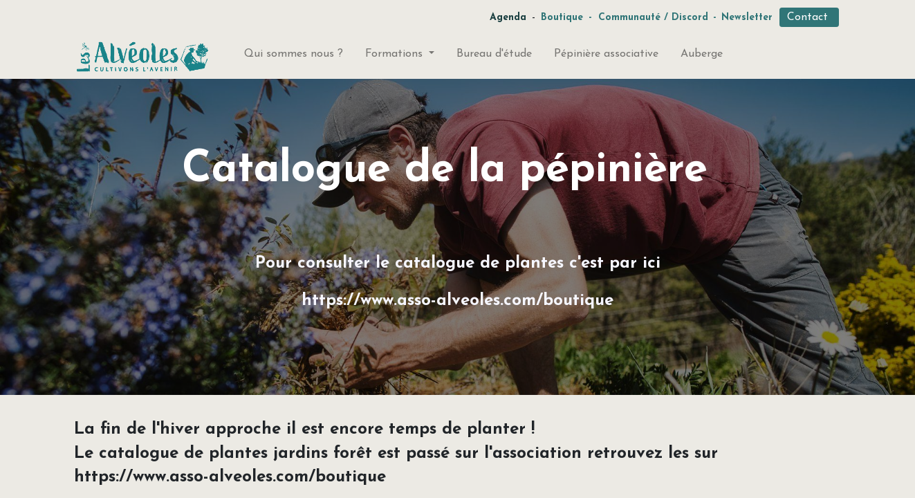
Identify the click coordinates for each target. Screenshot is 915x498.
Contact (809, 17)
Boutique (562, 17)
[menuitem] (293, 57)
